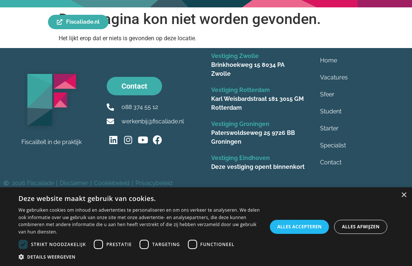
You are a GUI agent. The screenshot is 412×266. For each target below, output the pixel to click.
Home (328, 60)
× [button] (403, 195)
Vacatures (334, 77)
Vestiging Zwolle (235, 55)
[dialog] (206, 226)
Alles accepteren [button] (299, 227)
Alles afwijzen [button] (361, 227)
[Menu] (13, 22)
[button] (139, 256)
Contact (330, 162)
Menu (31, 22)
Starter (329, 128)
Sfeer (327, 94)
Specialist (333, 145)
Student (330, 111)
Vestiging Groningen (240, 123)
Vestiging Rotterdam (240, 89)
